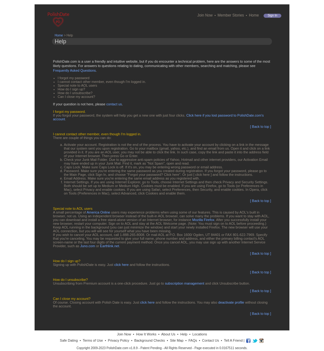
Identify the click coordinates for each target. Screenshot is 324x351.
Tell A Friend (233, 340)
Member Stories (230, 15)
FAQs (192, 340)
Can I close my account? (76, 97)
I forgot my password (73, 78)
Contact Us (210, 340)
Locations (199, 334)
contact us (114, 104)
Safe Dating (69, 340)
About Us (168, 334)
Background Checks (149, 340)
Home (254, 15)
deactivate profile (231, 302)
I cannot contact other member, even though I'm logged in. (102, 82)
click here (121, 265)
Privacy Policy (118, 340)
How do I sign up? (71, 89)
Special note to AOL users (77, 85)
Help (184, 334)
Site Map (176, 340)
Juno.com (87, 246)
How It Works (146, 334)
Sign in (272, 15)
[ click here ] (202, 174)
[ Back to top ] (260, 126)
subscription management (184, 283)
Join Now (204, 15)
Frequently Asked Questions (74, 70)
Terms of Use (93, 340)
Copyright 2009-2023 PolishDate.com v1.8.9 (107, 348)
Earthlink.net (109, 246)
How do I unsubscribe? (75, 93)
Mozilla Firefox (203, 220)
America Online (98, 212)
